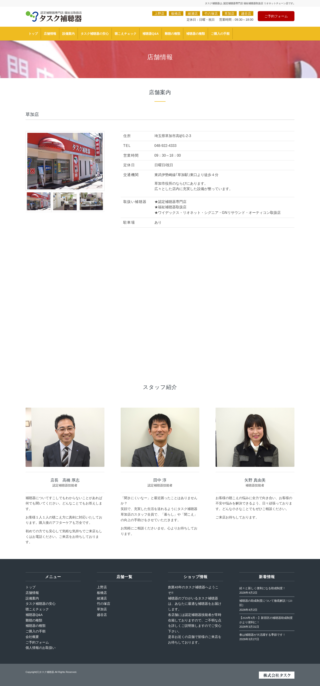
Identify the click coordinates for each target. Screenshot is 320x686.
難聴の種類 (34, 620)
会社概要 (32, 637)
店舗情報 (32, 593)
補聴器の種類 (36, 625)
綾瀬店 (193, 13)
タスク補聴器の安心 (41, 603)
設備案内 (32, 598)
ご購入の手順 (36, 631)
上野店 (159, 13)
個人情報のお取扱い (41, 648)
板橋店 (176, 13)
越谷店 (246, 13)
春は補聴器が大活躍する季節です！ (262, 634)
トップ (31, 587)
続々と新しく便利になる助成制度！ (262, 588)
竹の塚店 (211, 13)
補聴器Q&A (34, 615)
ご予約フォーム (276, 16)
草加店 (229, 13)
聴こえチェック (37, 609)
